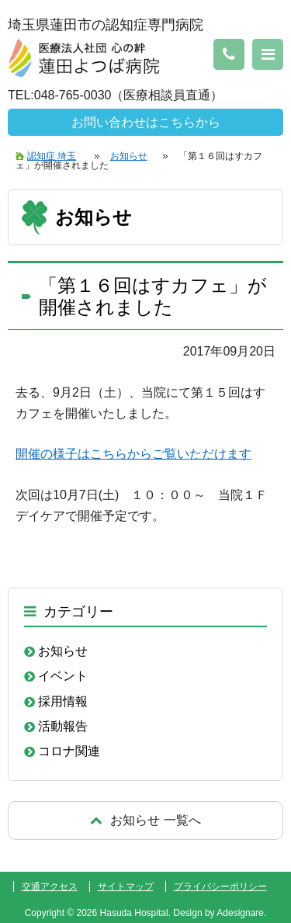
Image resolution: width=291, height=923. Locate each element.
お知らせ (63, 651)
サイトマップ (126, 886)
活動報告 (63, 726)
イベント (63, 675)
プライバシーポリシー (220, 886)
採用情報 (63, 701)
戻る (145, 820)
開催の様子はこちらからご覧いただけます (133, 453)
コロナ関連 (69, 751)
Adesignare (240, 912)
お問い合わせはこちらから (145, 122)
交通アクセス (50, 886)
